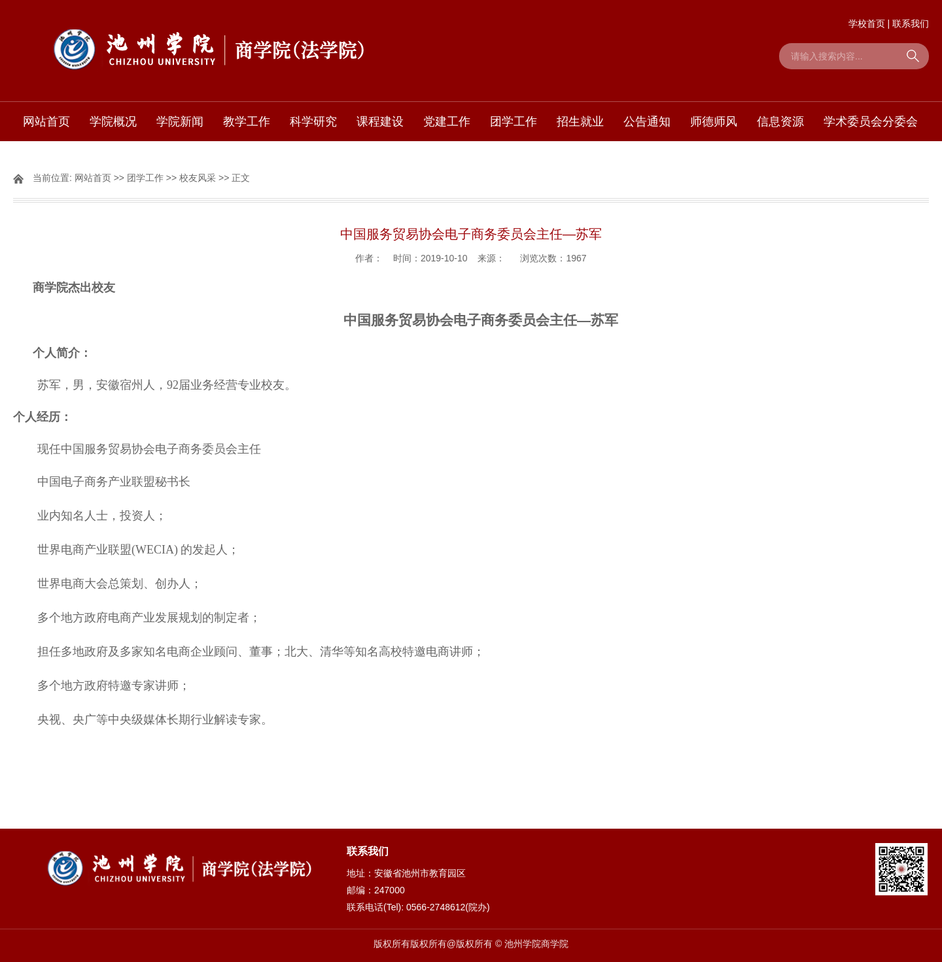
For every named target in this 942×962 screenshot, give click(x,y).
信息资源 (780, 121)
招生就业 (580, 121)
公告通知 (647, 121)
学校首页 (866, 23)
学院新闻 (179, 121)
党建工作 (446, 121)
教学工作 (246, 121)
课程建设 (380, 121)
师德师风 (713, 121)
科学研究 (313, 121)
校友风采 (197, 178)
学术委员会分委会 (871, 121)
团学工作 (513, 121)
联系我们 (910, 23)
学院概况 (113, 121)
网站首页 (46, 121)
